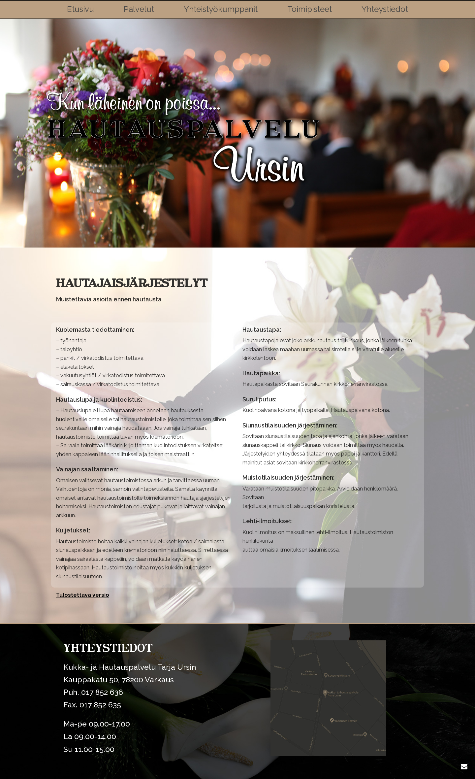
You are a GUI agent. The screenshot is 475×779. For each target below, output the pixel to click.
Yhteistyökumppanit (221, 9)
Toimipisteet (309, 9)
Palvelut (139, 9)
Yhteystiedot (385, 9)
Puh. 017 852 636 (93, 692)
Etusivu (80, 9)
